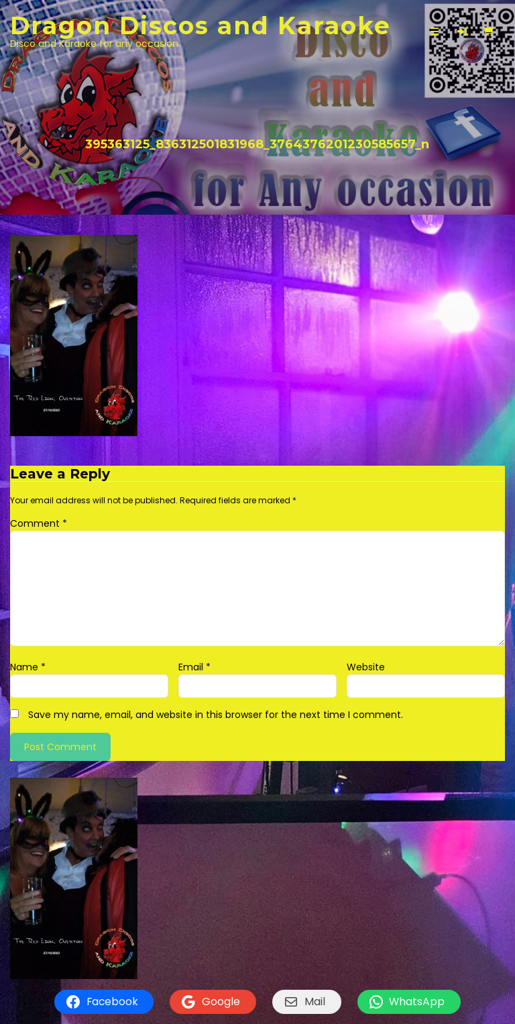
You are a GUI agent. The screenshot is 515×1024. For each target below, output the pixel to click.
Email (194, 667)
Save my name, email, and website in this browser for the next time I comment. (215, 714)
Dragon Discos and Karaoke (200, 25)
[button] (462, 31)
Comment (38, 523)
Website (366, 667)
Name (28, 667)
